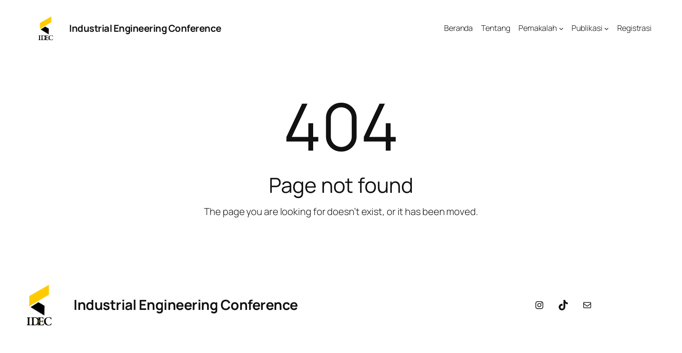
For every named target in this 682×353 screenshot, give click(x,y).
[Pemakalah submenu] (561, 28)
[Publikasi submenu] (606, 28)
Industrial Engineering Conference (145, 28)
